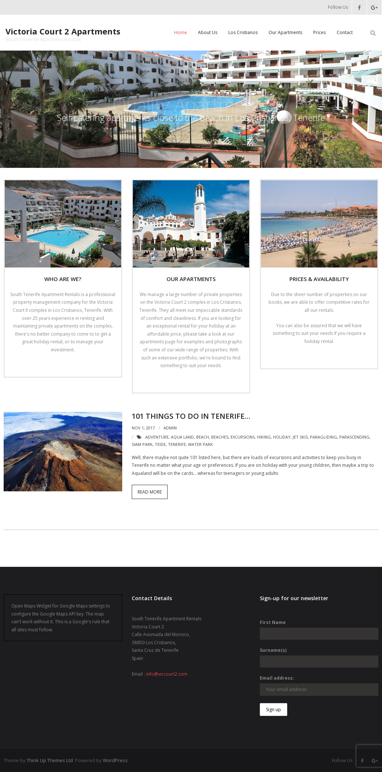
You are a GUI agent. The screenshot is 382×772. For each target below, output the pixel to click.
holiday (282, 437)
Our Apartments (285, 32)
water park (200, 444)
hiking (264, 437)
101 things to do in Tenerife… (191, 416)
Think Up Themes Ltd (50, 760)
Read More (60, 365)
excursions (243, 437)
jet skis (300, 437)
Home (180, 32)
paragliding (323, 437)
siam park (142, 444)
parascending (354, 437)
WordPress (115, 760)
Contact (345, 32)
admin (170, 428)
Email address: (277, 678)
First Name (273, 622)
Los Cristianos (243, 32)
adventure (157, 437)
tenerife (177, 444)
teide (160, 444)
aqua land (182, 437)
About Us (207, 32)
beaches (219, 437)
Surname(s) (273, 650)
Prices (319, 32)
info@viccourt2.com (166, 674)
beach (202, 437)
